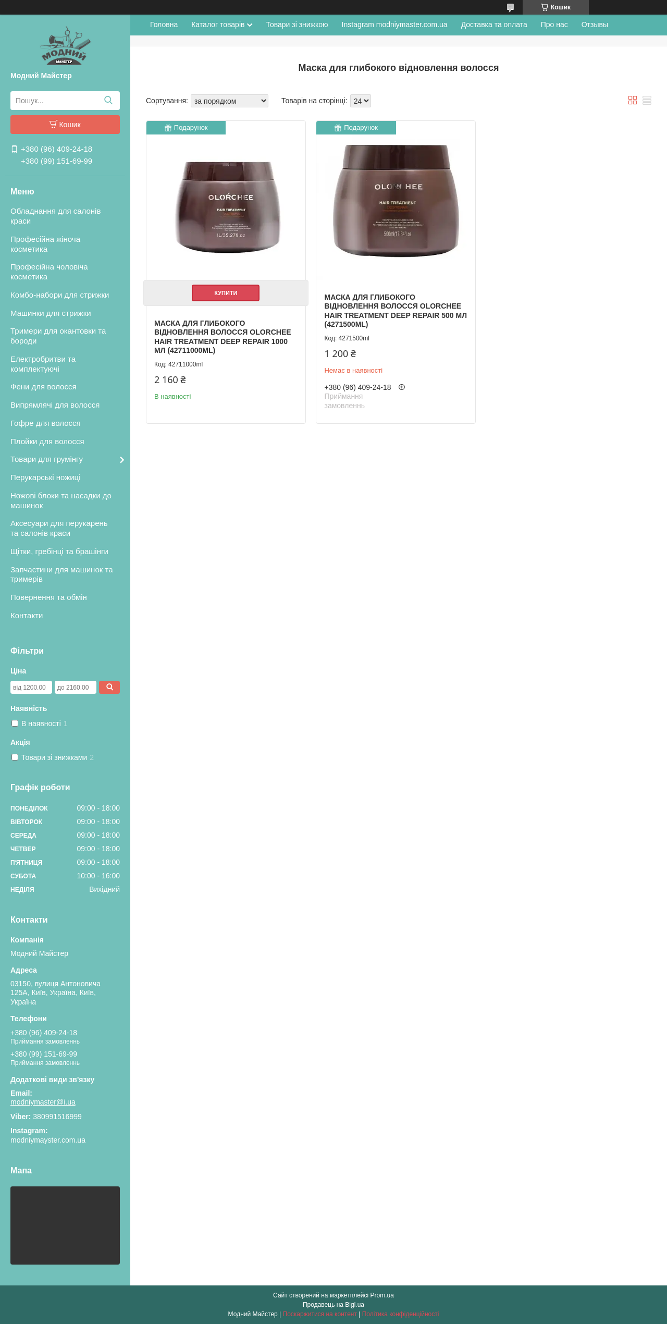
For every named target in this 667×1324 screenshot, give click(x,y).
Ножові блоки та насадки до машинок (61, 500)
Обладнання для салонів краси (55, 215)
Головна (164, 24)
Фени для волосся (43, 386)
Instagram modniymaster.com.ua (395, 24)
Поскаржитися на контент (320, 1314)
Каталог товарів (217, 24)
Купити (225, 293)
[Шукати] (108, 100)
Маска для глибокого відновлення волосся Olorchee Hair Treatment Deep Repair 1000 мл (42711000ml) (222, 337)
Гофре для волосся (45, 423)
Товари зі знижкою (297, 24)
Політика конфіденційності (400, 1314)
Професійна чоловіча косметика (49, 271)
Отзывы (595, 24)
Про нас (554, 24)
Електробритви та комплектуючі (43, 363)
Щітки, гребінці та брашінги (59, 551)
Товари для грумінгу (46, 459)
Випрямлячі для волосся (55, 404)
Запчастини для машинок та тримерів (61, 574)
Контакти (26, 615)
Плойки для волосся (47, 441)
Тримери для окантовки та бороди (58, 335)
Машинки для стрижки (50, 313)
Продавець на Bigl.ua (333, 1304)
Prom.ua (382, 1295)
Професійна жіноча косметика (45, 244)
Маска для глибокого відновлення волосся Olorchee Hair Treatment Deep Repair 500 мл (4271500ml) (395, 311)
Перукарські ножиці (45, 477)
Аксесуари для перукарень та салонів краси (59, 528)
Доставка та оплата (494, 24)
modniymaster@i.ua (43, 1102)
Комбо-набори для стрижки (59, 294)
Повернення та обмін (48, 597)
